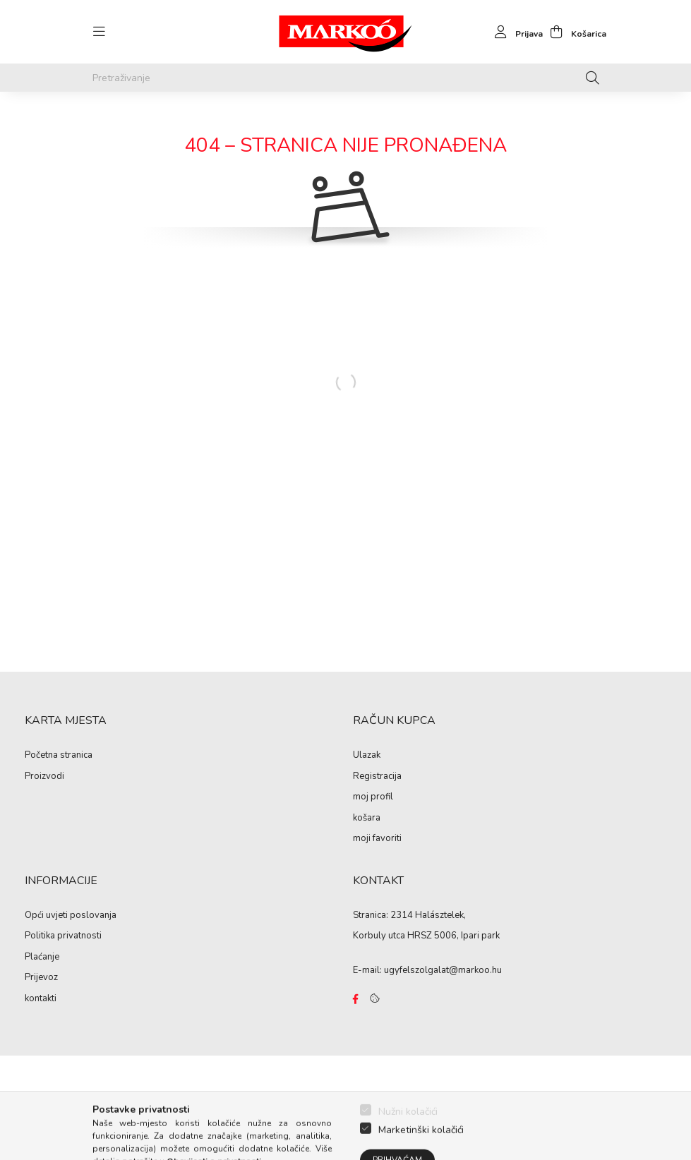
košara (366, 818)
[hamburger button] (99, 32)
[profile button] (515, 32)
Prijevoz (41, 978)
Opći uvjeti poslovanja (70, 916)
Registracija (377, 777)
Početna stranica (58, 755)
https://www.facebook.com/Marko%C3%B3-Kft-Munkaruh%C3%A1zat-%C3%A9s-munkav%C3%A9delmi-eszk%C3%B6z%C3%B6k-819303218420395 (356, 999)
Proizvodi (44, 777)
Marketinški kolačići (421, 1152)
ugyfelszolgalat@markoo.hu (443, 970)
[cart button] (574, 32)
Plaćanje (42, 957)
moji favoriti (377, 839)
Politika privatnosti (63, 936)
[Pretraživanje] (345, 78)
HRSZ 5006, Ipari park (453, 935)
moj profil (373, 797)
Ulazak (366, 755)
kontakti (40, 999)
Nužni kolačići (408, 1134)
